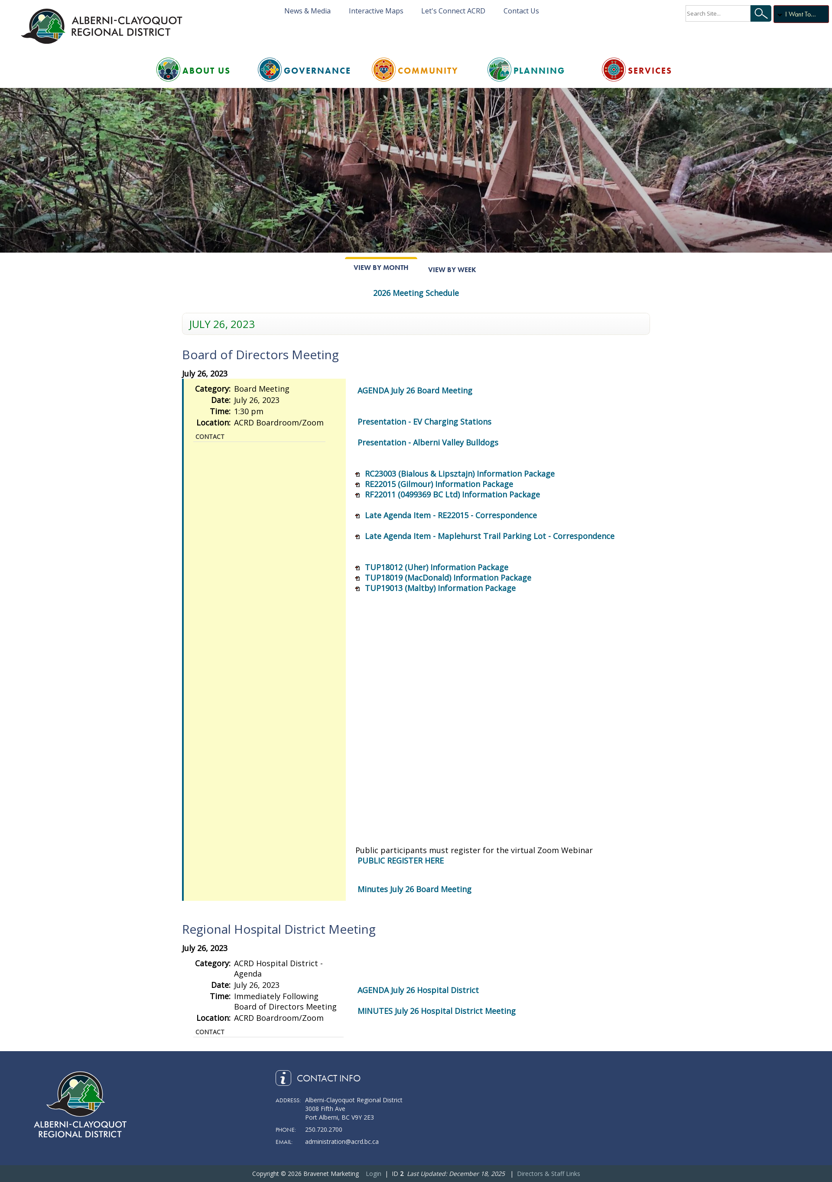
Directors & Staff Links (548, 1173)
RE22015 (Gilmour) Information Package (439, 484)
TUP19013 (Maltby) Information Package (440, 588)
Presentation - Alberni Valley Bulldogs (428, 442)
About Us (206, 70)
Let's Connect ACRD (453, 11)
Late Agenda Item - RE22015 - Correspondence (451, 515)
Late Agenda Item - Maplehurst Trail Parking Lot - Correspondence (489, 536)
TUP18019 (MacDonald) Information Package (448, 577)
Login (373, 1173)
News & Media (307, 11)
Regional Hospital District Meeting (279, 929)
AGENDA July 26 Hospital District (418, 990)
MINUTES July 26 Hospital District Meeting (437, 1011)
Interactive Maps (376, 11)
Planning (539, 70)
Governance (317, 70)
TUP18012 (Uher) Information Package (436, 567)
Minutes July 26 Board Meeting (414, 889)
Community (428, 70)
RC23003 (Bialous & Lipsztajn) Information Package (460, 473)
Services (650, 70)
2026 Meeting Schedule (416, 293)
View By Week (452, 269)
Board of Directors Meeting (260, 354)
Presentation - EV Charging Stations (424, 421)
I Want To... (800, 14)
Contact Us (521, 11)
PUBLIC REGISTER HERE (401, 860)
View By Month (381, 267)
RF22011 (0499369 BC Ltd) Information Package (452, 494)
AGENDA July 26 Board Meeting (415, 390)
